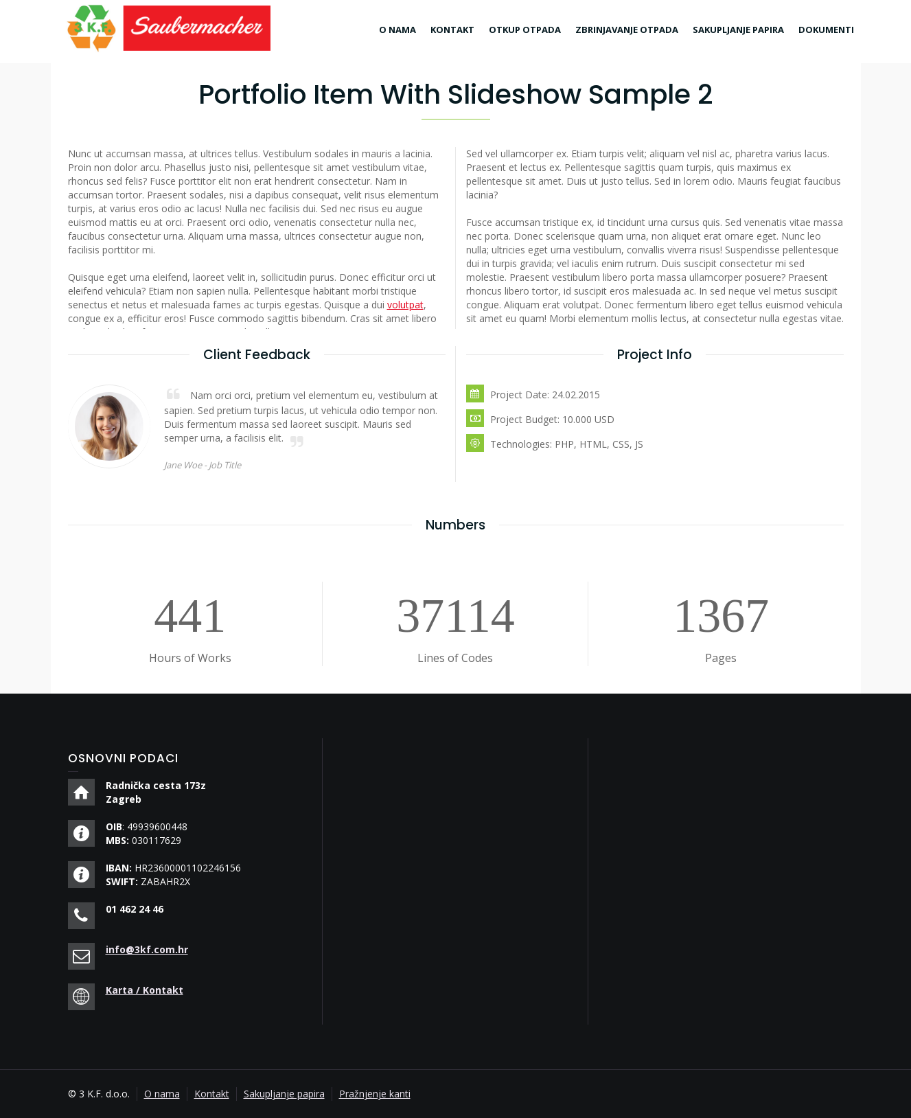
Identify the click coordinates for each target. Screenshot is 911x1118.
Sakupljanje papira (284, 1093)
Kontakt (211, 1093)
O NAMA (397, 29)
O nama (162, 1093)
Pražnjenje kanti (375, 1093)
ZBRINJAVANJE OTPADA (626, 29)
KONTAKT (452, 29)
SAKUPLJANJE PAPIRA (738, 29)
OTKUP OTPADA (525, 29)
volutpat (405, 304)
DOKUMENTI (826, 29)
